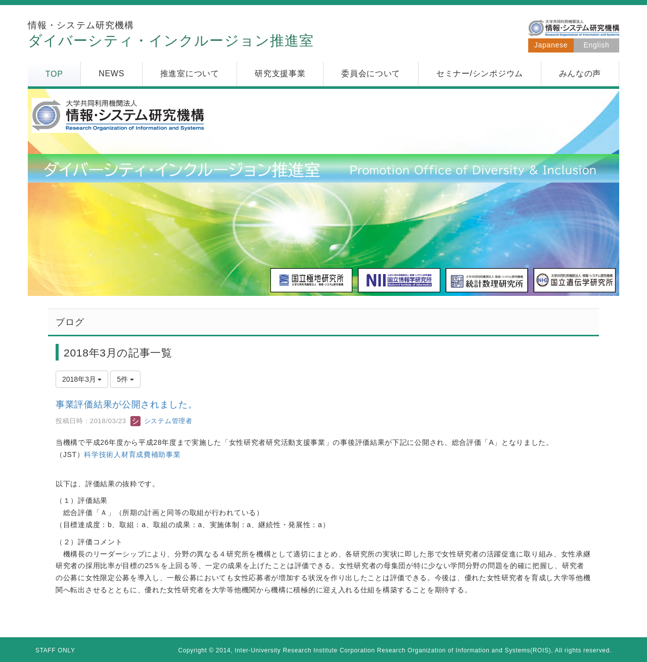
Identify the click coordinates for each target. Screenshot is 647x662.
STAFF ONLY (55, 650)
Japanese (551, 45)
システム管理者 (161, 421)
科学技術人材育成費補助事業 (132, 454)
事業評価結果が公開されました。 (127, 404)
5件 (125, 379)
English (597, 45)
